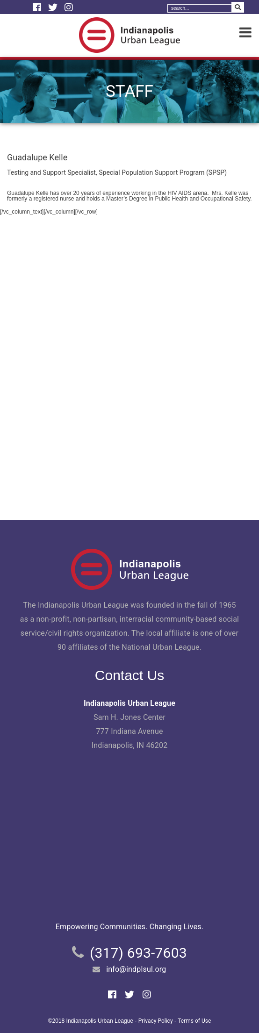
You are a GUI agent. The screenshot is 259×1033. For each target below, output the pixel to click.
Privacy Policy (155, 1021)
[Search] (199, 8)
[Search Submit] (237, 7)
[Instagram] (68, 7)
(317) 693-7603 (138, 953)
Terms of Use (194, 1021)
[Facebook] (38, 7)
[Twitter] (54, 7)
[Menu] (245, 33)
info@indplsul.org (136, 969)
